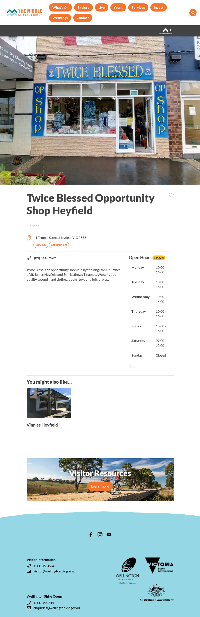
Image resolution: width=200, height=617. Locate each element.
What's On (60, 7)
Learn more (100, 486)
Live (101, 7)
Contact (83, 18)
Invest (158, 7)
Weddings (60, 18)
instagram (100, 534)
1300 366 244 (40, 603)
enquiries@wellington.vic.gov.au (53, 608)
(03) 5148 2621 (42, 258)
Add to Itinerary (171, 195)
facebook (91, 534)
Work (118, 7)
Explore (83, 7)
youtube (109, 534)
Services (138, 7)
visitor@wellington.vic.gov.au (51, 571)
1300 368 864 (40, 566)
